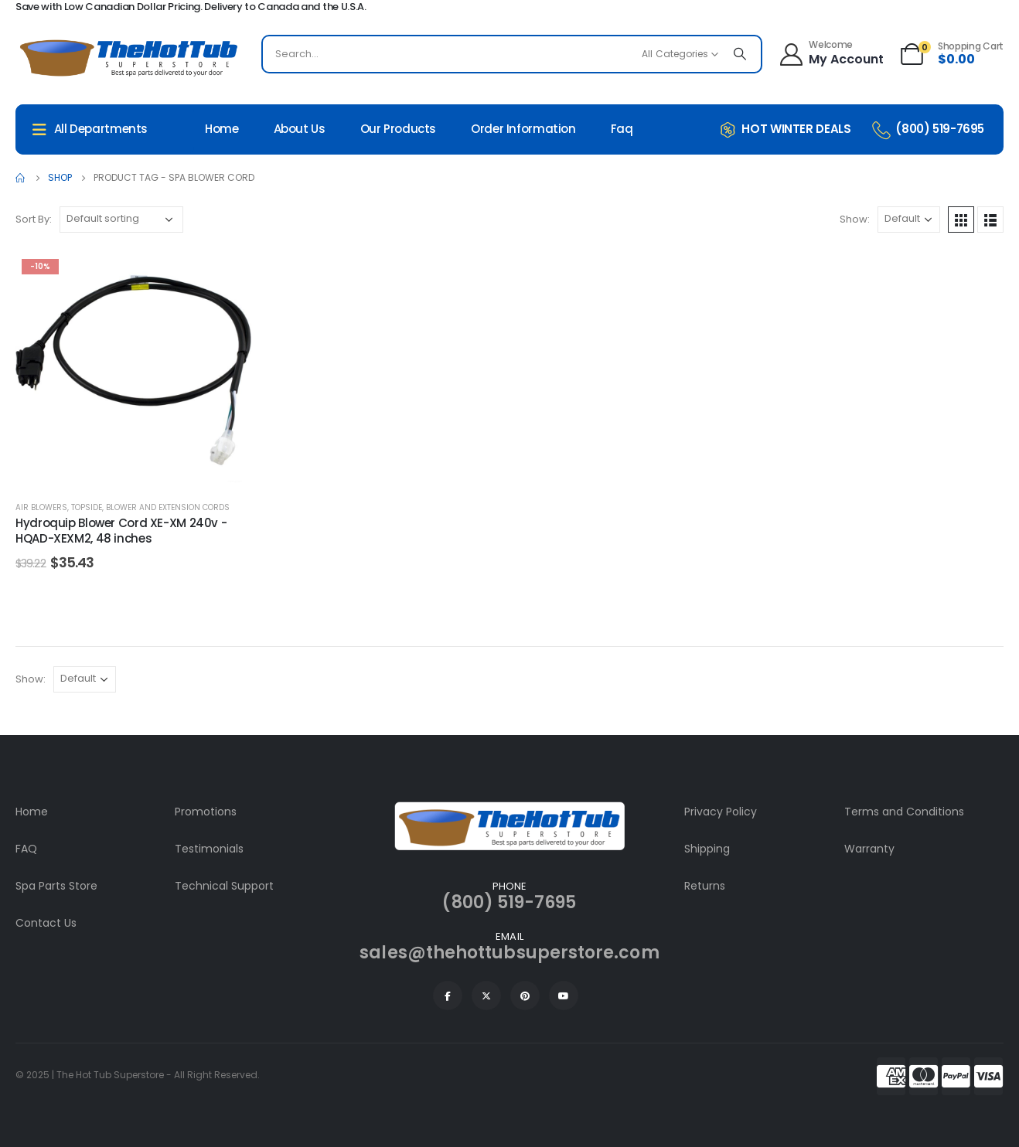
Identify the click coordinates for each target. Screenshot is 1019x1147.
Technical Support (224, 885)
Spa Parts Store (56, 885)
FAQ (26, 848)
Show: (855, 219)
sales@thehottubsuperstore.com (509, 953)
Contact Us (46, 923)
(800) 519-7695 (509, 902)
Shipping (707, 848)
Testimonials (209, 848)
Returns (704, 885)
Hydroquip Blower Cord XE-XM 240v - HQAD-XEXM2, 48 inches (121, 530)
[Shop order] (121, 219)
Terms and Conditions (904, 811)
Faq (622, 129)
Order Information (523, 129)
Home (222, 129)
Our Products (398, 129)
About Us (299, 129)
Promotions (206, 811)
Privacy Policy (720, 811)
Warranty (869, 848)
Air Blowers (41, 507)
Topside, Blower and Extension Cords (150, 507)
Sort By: (33, 219)
